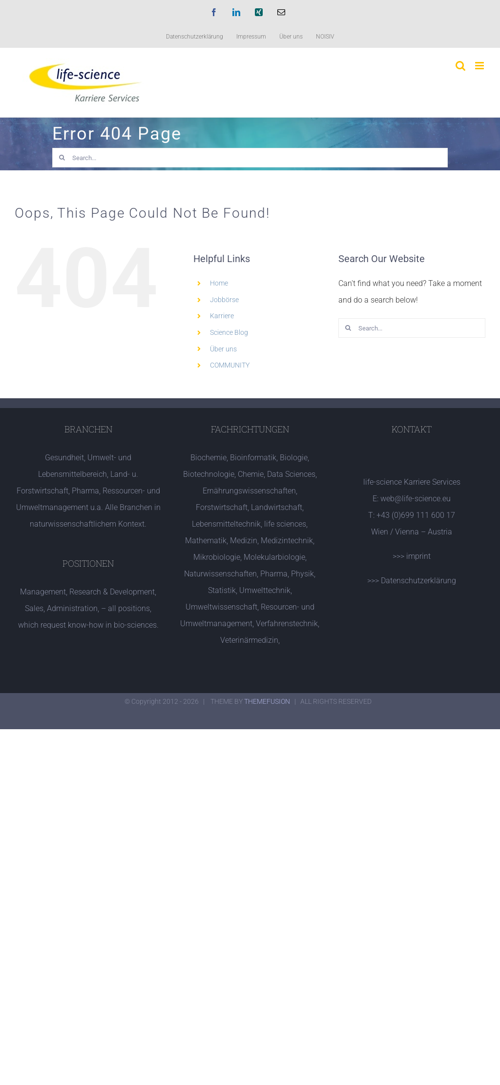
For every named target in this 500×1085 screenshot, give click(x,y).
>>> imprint (412, 556)
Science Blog (229, 332)
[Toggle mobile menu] (480, 66)
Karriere (222, 316)
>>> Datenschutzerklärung (411, 580)
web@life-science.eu (415, 498)
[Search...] (250, 157)
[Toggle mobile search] (460, 66)
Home (219, 283)
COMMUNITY (230, 365)
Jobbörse (224, 300)
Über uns (223, 349)
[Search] (62, 157)
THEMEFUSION (267, 701)
